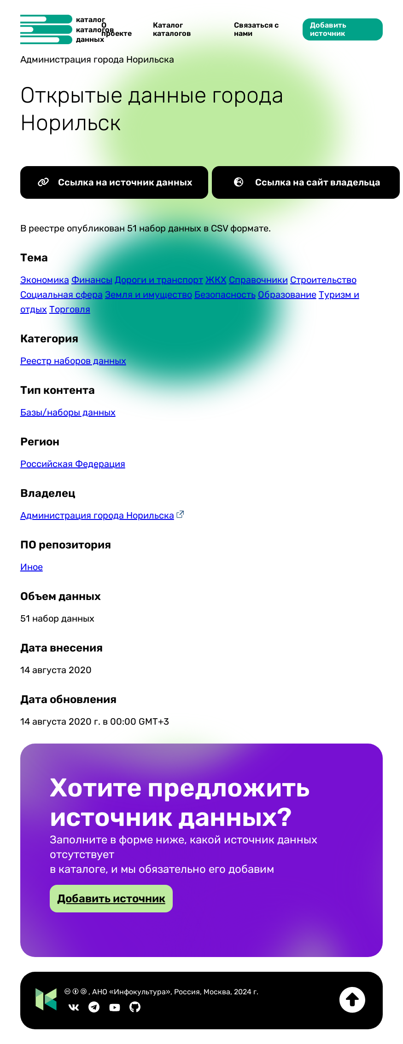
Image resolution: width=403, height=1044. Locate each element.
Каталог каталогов (172, 29)
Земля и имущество (148, 294)
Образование (287, 294)
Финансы (91, 279)
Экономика (44, 279)
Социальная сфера (61, 294)
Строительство (323, 279)
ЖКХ (216, 279)
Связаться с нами (256, 29)
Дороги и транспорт (159, 279)
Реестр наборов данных (73, 360)
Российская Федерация (72, 463)
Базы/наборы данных (68, 412)
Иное (31, 566)
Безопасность (225, 294)
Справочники (258, 279)
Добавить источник (328, 29)
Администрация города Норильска (97, 515)
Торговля (69, 309)
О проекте (116, 29)
